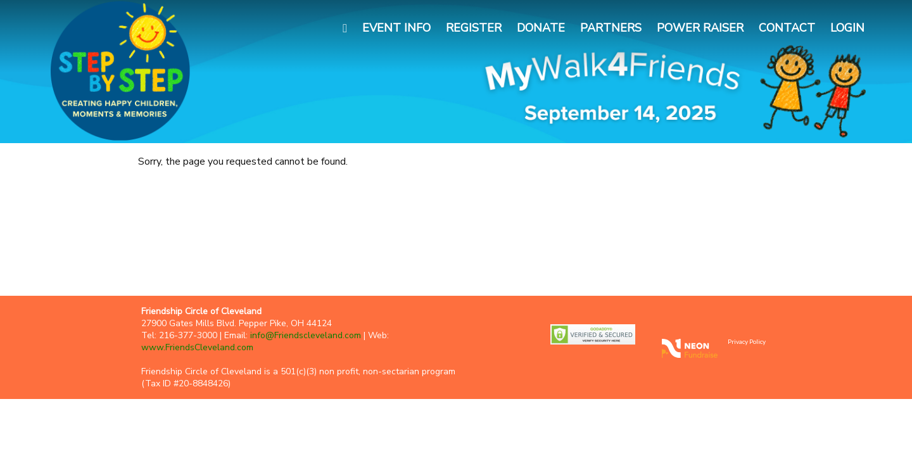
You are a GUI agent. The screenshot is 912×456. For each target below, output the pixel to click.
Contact (787, 27)
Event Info (396, 27)
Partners (611, 27)
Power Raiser (700, 27)
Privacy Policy (747, 341)
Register (474, 27)
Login (847, 27)
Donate (541, 27)
